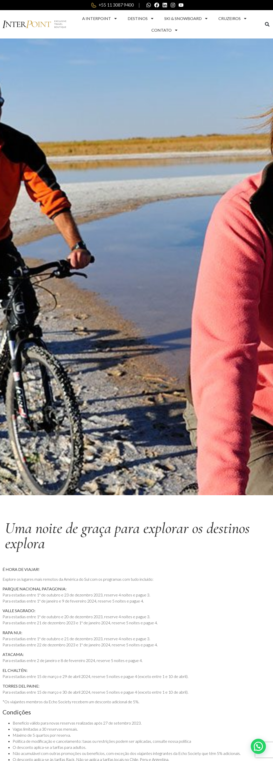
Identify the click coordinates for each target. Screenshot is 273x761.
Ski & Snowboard (186, 18)
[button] (267, 24)
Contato (164, 30)
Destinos (141, 18)
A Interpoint (100, 18)
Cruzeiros (232, 18)
